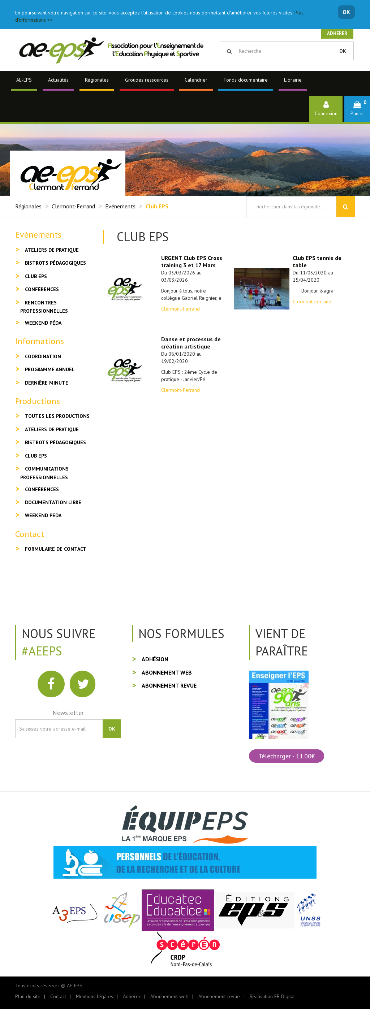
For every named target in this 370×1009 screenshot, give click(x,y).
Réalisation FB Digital (272, 996)
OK (346, 12)
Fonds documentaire (246, 80)
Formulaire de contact (55, 549)
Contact (58, 996)
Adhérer (337, 33)
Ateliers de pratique (52, 250)
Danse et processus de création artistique (191, 342)
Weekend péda (43, 323)
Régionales (97, 80)
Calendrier (196, 80)
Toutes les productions (57, 416)
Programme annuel (50, 369)
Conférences (42, 289)
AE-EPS (24, 80)
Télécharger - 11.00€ (286, 756)
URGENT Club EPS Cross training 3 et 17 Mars (191, 261)
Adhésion (155, 659)
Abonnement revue (169, 685)
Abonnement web (167, 672)
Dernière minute (46, 383)
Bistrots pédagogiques (55, 263)
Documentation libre (53, 502)
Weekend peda (43, 515)
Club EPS (36, 276)
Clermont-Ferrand (73, 206)
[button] (357, 109)
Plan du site (27, 996)
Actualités (58, 80)
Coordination (43, 356)
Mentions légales (94, 996)
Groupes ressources (146, 80)
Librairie (293, 80)
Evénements (120, 206)
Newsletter (68, 713)
